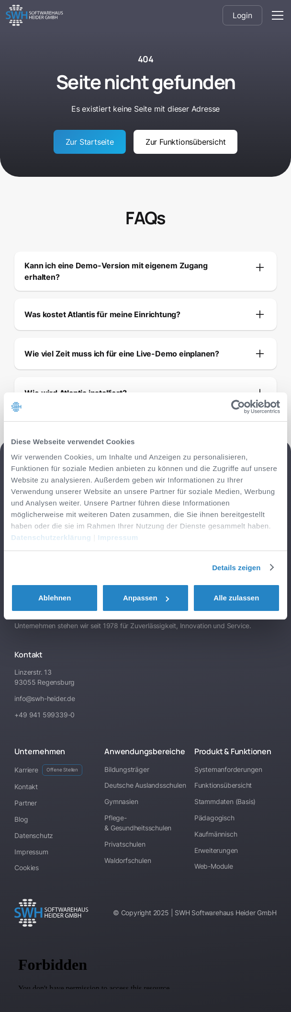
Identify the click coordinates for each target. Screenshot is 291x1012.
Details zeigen (236, 568)
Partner (25, 803)
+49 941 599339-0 (44, 715)
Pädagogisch (214, 818)
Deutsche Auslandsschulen (145, 785)
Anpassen (146, 598)
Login (242, 15)
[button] (275, 15)
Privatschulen (124, 844)
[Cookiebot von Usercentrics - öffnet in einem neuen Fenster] (238, 407)
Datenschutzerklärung (51, 537)
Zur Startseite (90, 142)
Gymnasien (121, 801)
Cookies (26, 867)
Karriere (48, 770)
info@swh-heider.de (44, 698)
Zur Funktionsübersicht (186, 142)
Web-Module (213, 866)
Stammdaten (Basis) (225, 801)
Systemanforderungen (228, 769)
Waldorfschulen (127, 860)
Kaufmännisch (215, 834)
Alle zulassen (236, 598)
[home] (34, 15)
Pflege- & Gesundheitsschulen (137, 823)
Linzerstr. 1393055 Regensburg (44, 677)
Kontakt (26, 786)
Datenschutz (33, 835)
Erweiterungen (216, 850)
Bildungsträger (126, 769)
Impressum (118, 537)
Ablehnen (54, 598)
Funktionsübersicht (223, 785)
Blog (21, 819)
